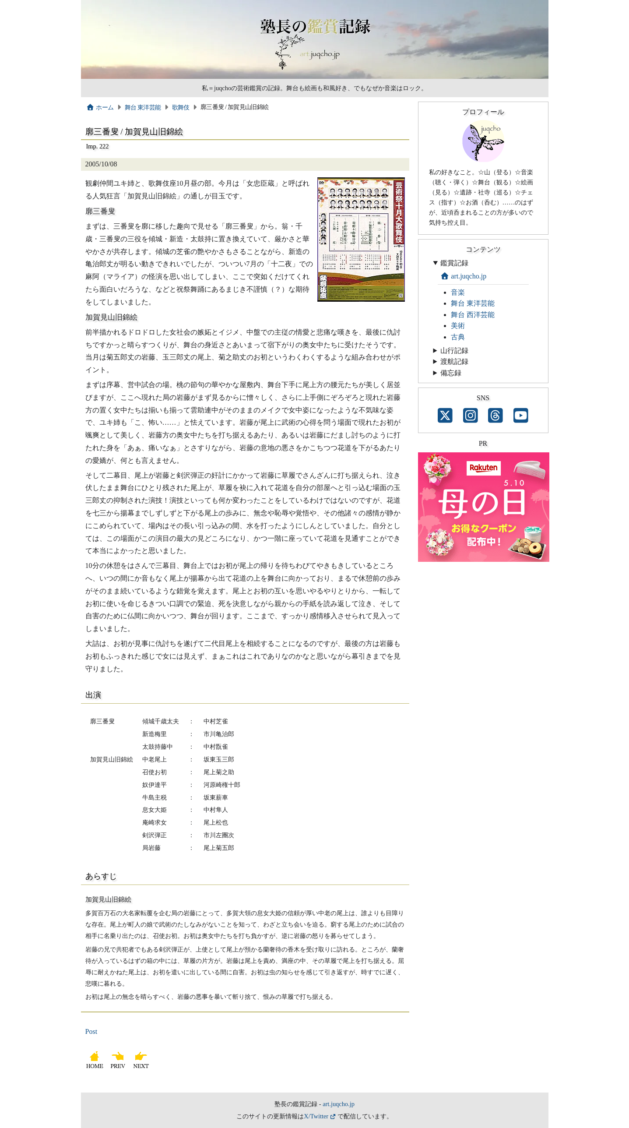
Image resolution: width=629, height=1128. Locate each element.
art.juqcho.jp (463, 276)
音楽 (458, 292)
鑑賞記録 (454, 263)
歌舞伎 (181, 107)
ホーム (100, 107)
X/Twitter (316, 1116)
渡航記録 (454, 361)
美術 (458, 325)
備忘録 (450, 373)
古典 (458, 337)
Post (91, 1031)
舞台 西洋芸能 (473, 314)
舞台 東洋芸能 (143, 107)
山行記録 (454, 350)
